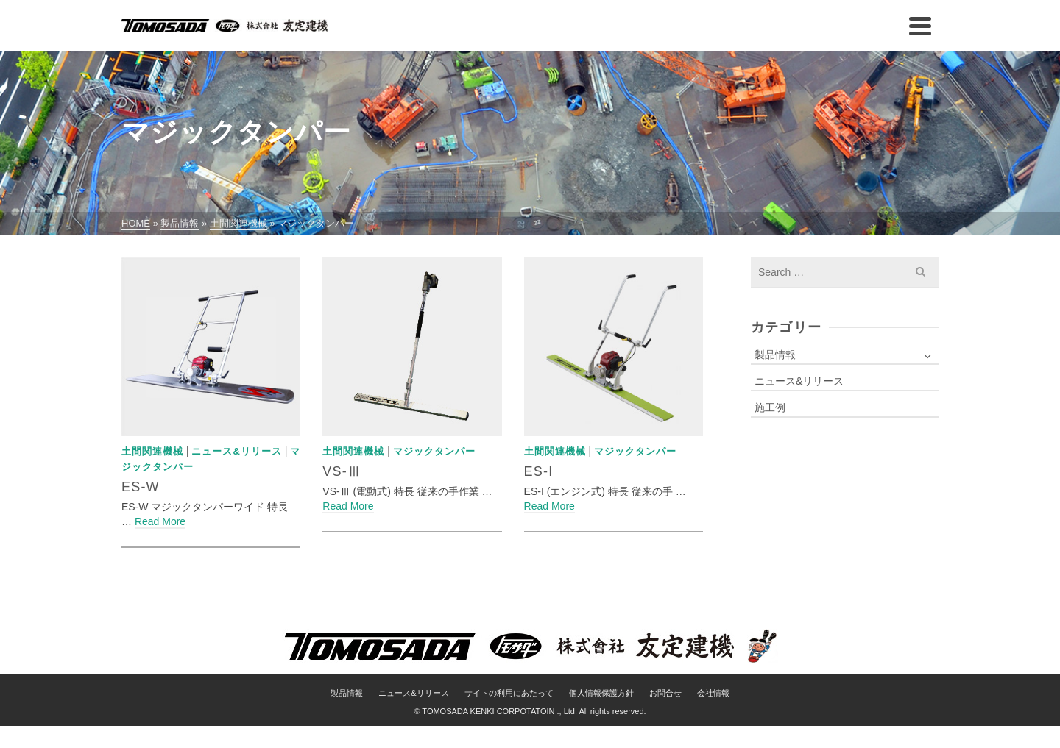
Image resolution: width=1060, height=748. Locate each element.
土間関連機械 (152, 451)
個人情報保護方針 (601, 692)
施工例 (770, 407)
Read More (160, 521)
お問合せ (665, 692)
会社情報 (713, 692)
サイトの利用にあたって (509, 692)
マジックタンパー (434, 451)
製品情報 (775, 354)
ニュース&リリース (236, 451)
